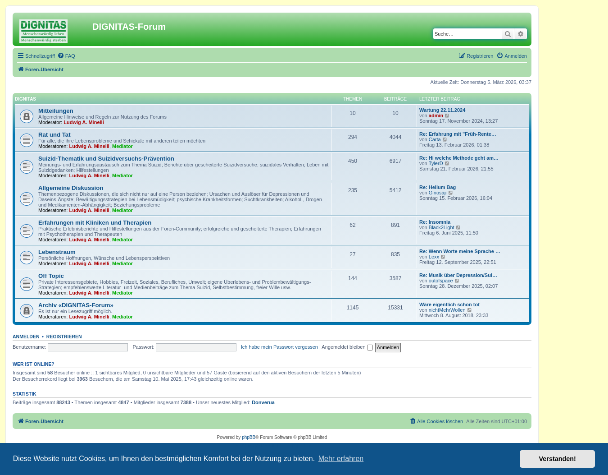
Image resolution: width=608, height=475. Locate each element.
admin (436, 115)
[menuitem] (66, 56)
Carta (435, 139)
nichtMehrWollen (447, 310)
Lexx (434, 256)
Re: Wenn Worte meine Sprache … (459, 251)
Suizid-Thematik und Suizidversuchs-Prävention (106, 158)
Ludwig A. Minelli (84, 122)
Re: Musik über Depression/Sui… (458, 275)
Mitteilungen (55, 110)
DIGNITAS (25, 99)
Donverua (263, 402)
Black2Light (441, 227)
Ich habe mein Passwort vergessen (279, 347)
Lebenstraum (57, 252)
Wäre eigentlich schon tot (449, 304)
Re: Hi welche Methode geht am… (459, 158)
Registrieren (64, 336)
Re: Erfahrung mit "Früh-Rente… (457, 134)
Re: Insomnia (434, 222)
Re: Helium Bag (437, 187)
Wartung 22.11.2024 (442, 110)
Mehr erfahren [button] (341, 458)
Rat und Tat (54, 134)
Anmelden (26, 336)
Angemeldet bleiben (347, 347)
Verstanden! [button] (557, 458)
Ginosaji (438, 192)
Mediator (122, 146)
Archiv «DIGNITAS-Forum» (75, 305)
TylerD (436, 163)
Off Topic (51, 275)
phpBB (248, 437)
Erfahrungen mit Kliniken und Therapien (94, 222)
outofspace (441, 280)
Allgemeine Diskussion (70, 187)
